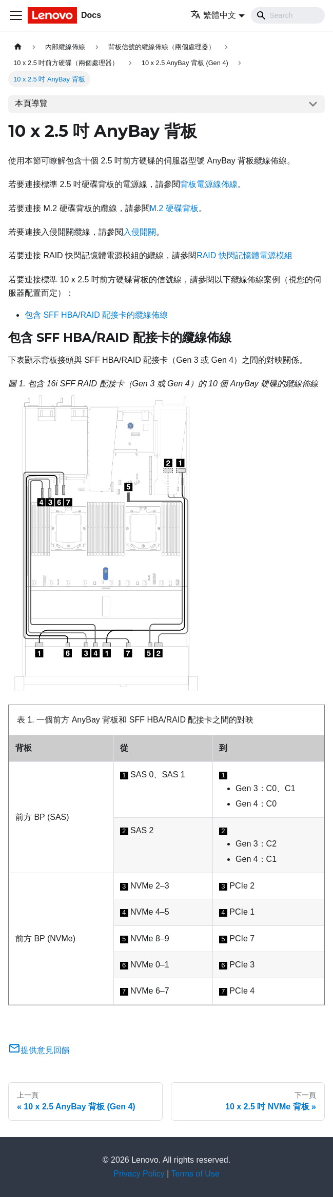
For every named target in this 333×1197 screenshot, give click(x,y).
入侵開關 (139, 232)
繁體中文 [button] (213, 15)
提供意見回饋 (39, 1050)
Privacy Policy (139, 1173)
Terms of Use (195, 1173)
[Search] (288, 15)
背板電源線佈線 (209, 184)
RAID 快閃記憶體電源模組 (244, 255)
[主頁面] (18, 47)
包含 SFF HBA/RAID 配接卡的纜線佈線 (96, 315)
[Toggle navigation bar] (16, 15)
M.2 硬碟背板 (174, 208)
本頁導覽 (31, 103)
